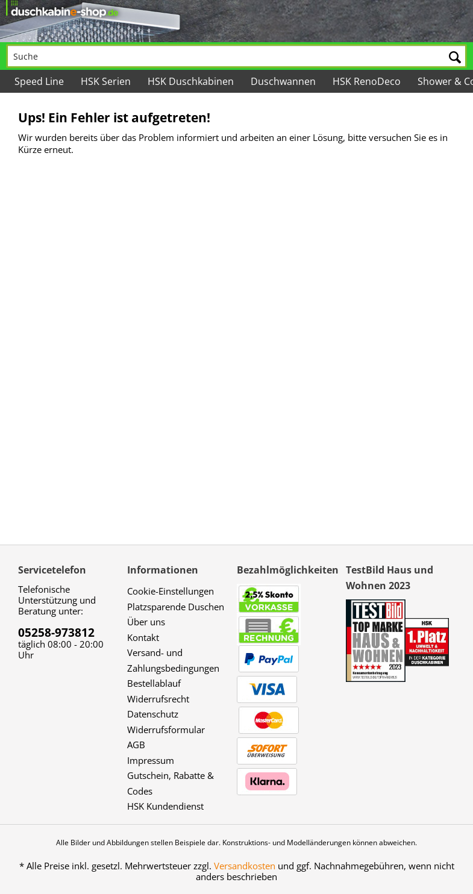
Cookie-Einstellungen (170, 591)
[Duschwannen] (283, 81)
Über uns (146, 622)
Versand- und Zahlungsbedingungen (173, 660)
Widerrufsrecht (158, 699)
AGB (136, 745)
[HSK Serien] (105, 81)
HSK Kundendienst (165, 806)
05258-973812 (56, 632)
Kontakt (143, 637)
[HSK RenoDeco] (366, 81)
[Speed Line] (39, 81)
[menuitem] (236, 48)
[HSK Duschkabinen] (190, 81)
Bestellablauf (154, 683)
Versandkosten (244, 866)
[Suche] (236, 56)
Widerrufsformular (166, 730)
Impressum (150, 760)
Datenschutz (152, 714)
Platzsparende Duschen (175, 607)
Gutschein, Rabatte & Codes (170, 783)
